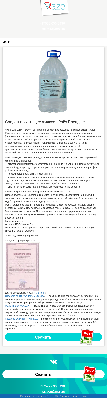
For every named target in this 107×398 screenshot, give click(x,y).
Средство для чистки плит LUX (21, 318)
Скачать (64, 337)
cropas (83, 396)
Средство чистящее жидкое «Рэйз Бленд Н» (45, 122)
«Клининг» (39, 292)
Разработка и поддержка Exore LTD (39, 396)
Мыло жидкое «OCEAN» (18, 305)
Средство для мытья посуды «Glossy (24, 296)
